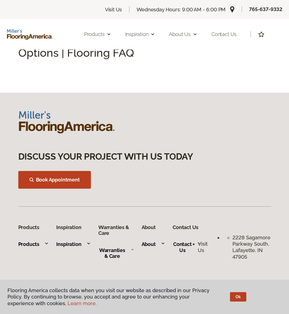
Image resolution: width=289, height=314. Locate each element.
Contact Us (224, 34)
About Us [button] (183, 34)
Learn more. (82, 303)
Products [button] (97, 34)
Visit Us (113, 9)
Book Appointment (54, 180)
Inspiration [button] (140, 34)
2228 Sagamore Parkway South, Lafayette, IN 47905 (251, 247)
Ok (238, 297)
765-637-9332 (265, 9)
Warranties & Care (116, 253)
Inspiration (73, 244)
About (153, 244)
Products (33, 244)
